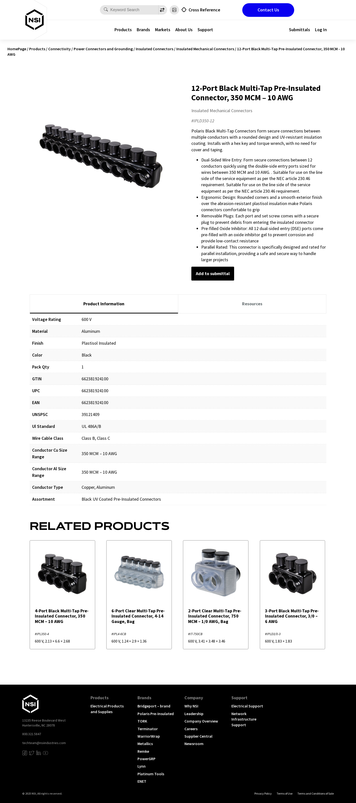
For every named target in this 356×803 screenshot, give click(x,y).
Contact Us (268, 10)
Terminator (147, 728)
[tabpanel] (178, 412)
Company (193, 697)
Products (123, 29)
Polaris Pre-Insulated (155, 713)
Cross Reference (204, 10)
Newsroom (193, 743)
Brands (143, 29)
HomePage (16, 48)
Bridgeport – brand (153, 705)
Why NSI (191, 705)
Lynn (141, 766)
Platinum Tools (150, 773)
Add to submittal (213, 273)
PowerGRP (146, 758)
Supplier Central (198, 736)
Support (205, 29)
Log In (321, 29)
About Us (184, 29)
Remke (143, 751)
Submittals (299, 29)
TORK (142, 721)
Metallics (145, 743)
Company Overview (201, 721)
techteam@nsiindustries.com (44, 743)
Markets (162, 29)
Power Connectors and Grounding (103, 48)
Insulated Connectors (154, 48)
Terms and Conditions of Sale (315, 793)
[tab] (104, 304)
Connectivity (59, 48)
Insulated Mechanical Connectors (205, 48)
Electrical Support (247, 705)
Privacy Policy (263, 793)
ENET (141, 781)
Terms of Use (284, 793)
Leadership (193, 713)
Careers (191, 728)
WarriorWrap (148, 736)
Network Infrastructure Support (243, 719)
